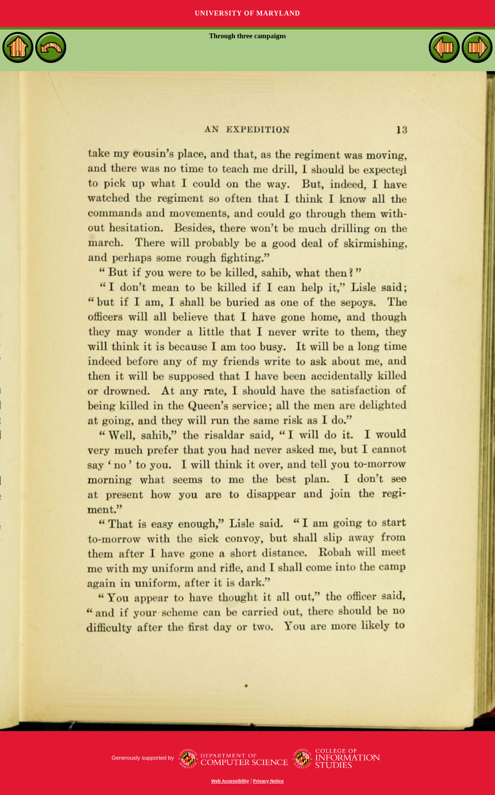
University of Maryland (247, 13)
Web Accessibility (230, 781)
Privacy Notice (268, 781)
